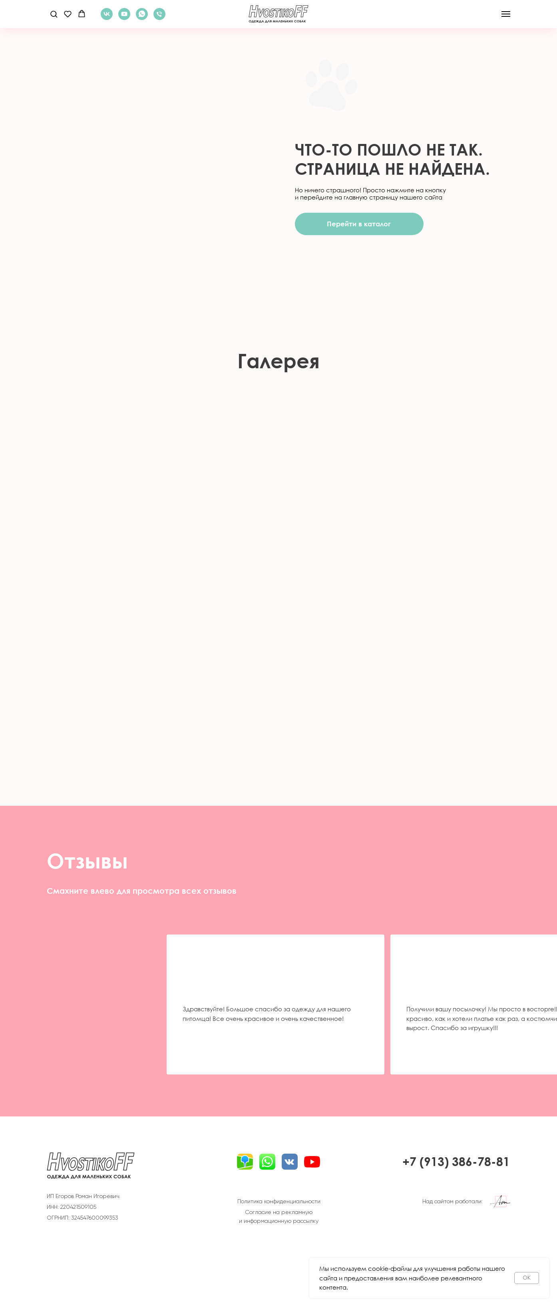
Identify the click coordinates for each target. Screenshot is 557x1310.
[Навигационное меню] (505, 14)
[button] (54, 14)
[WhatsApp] (142, 17)
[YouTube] (124, 17)
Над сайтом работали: (452, 1201)
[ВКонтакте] (107, 17)
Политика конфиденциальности (278, 1201)
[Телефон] (159, 17)
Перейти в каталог (359, 224)
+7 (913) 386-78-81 (456, 1161)
